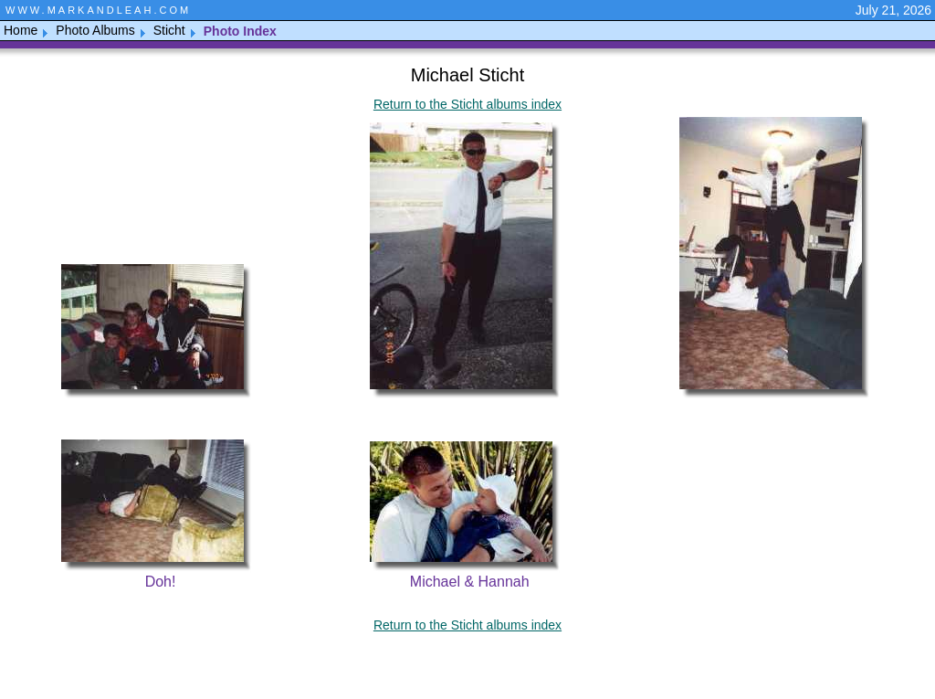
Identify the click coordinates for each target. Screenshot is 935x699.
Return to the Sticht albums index (467, 104)
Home (20, 30)
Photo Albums (95, 30)
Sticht (169, 30)
